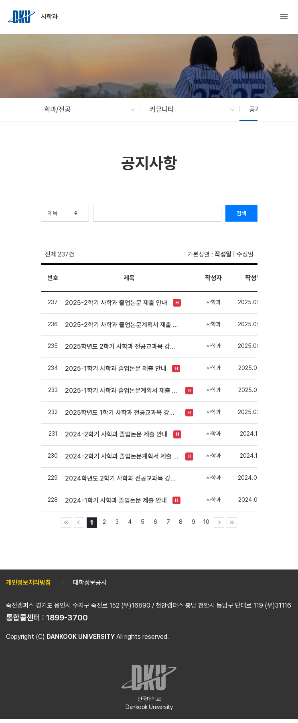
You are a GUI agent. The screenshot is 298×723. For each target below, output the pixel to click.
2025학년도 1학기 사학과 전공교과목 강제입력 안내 (122, 412)
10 (206, 521)
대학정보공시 (90, 582)
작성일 (223, 254)
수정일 (245, 254)
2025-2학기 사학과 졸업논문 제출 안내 (116, 303)
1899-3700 (67, 617)
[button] (86, 109)
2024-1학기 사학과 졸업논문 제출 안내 (116, 500)
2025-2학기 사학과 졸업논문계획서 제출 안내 (122, 325)
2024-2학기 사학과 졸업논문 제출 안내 (116, 434)
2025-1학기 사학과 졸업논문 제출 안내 (115, 368)
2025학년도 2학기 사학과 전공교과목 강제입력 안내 (122, 346)
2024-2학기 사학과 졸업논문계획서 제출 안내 (122, 456)
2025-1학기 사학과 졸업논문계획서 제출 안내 (122, 390)
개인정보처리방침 (28, 582)
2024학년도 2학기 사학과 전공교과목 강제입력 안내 (122, 478)
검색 (241, 213)
